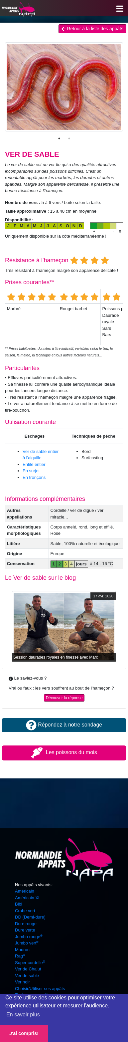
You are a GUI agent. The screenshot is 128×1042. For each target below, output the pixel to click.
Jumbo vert (27, 942)
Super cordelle (30, 962)
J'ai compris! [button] (24, 1033)
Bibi (18, 904)
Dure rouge (26, 923)
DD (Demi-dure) (30, 917)
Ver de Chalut (28, 968)
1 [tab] (59, 138)
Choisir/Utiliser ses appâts (40, 988)
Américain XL (28, 897)
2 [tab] (69, 138)
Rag (20, 955)
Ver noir (22, 981)
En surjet (31, 470)
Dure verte (25, 930)
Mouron (22, 949)
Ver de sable (27, 975)
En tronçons (34, 477)
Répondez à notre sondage (64, 725)
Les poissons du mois (64, 752)
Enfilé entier (34, 464)
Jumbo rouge (28, 936)
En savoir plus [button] (23, 1014)
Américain (24, 891)
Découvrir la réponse (64, 698)
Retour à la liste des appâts (92, 28)
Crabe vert (25, 910)
